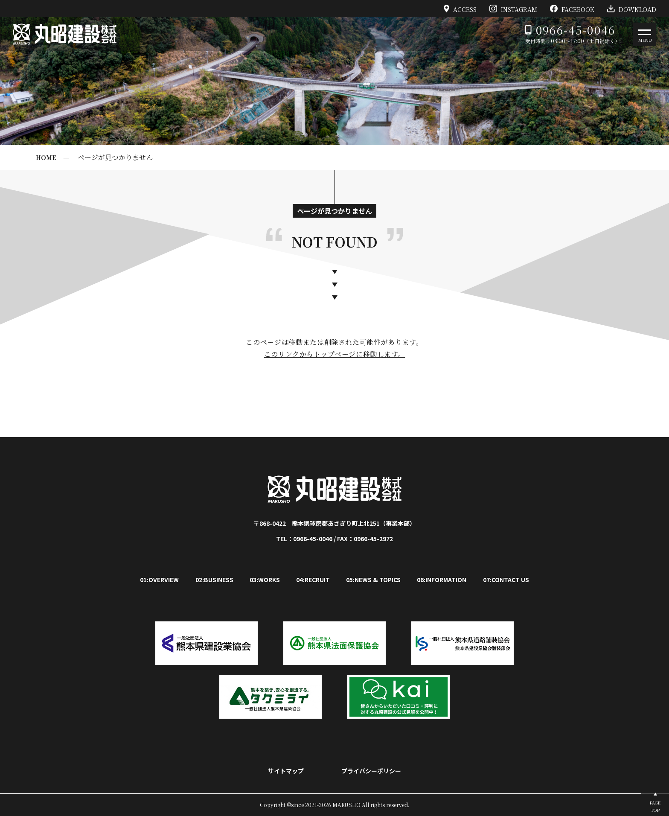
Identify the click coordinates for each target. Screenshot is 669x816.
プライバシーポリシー (371, 770)
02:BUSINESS (214, 579)
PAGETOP (655, 806)
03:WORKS (265, 579)
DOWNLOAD (631, 8)
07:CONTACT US (506, 579)
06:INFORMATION (441, 579)
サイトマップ (286, 770)
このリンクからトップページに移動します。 (334, 354)
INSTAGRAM (513, 8)
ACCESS (460, 8)
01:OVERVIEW (159, 579)
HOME (46, 157)
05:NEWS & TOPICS (373, 579)
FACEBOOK (572, 8)
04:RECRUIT (313, 579)
